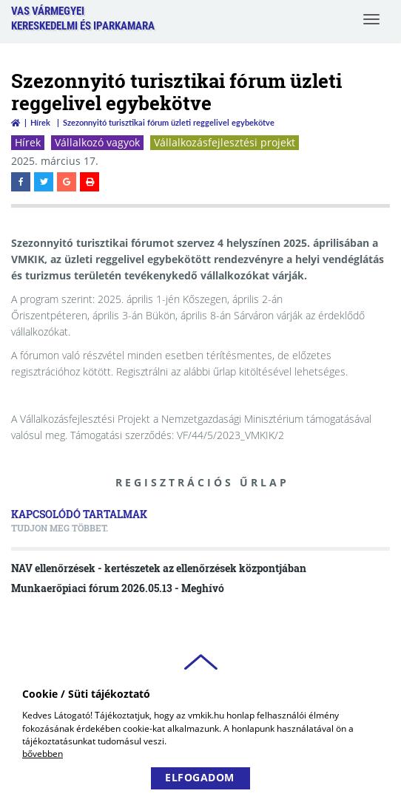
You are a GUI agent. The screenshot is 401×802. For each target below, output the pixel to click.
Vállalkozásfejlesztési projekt (224, 142)
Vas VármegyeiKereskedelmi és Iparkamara (83, 18)
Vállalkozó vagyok (97, 142)
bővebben (42, 753)
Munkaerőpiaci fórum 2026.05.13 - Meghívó (117, 588)
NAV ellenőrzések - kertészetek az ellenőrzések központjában (158, 568)
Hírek (40, 122)
